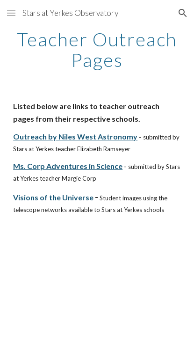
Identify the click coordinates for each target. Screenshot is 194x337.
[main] (97, 49)
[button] (11, 13)
